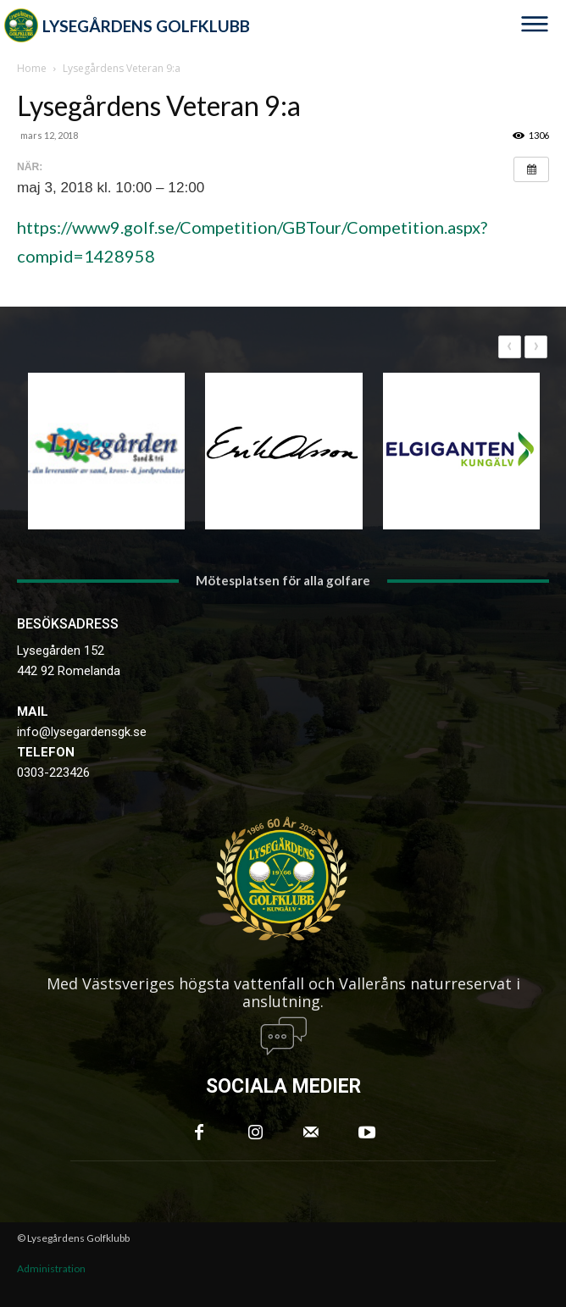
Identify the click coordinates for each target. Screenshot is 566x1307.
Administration (51, 1268)
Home (32, 68)
